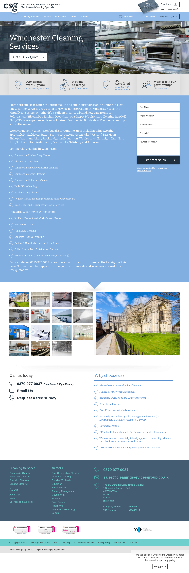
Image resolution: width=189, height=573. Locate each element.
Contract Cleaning (18, 484)
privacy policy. (168, 560)
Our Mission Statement (20, 502)
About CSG (15, 494)
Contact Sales (156, 160)
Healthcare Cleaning (19, 476)
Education (57, 484)
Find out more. (144, 171)
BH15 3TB (108, 501)
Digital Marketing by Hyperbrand (50, 550)
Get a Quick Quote (25, 57)
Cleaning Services (30, 17)
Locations (133, 542)
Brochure (166, 4)
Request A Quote (168, 16)
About (74, 17)
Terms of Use (119, 542)
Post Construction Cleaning (65, 473)
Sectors (47, 17)
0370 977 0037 (147, 16)
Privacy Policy (104, 542)
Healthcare (57, 506)
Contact (85, 17)
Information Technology (63, 509)
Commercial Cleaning (20, 473)
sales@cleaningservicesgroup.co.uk (135, 477)
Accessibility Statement (84, 542)
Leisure (55, 513)
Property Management (63, 491)
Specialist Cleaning (19, 480)
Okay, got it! (160, 567)
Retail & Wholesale (61, 480)
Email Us (128, 16)
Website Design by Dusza (20, 550)
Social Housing (59, 487)
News (12, 498)
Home (14, 16)
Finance (56, 498)
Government (58, 495)
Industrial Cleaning (61, 476)
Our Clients (60, 17)
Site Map (66, 542)
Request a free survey (36, 398)
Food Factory (58, 502)
